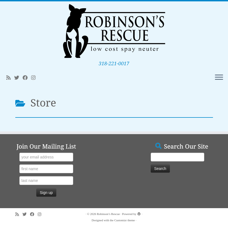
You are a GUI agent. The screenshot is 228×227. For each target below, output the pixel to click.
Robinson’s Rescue (108, 214)
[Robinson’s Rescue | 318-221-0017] (114, 31)
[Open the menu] (219, 77)
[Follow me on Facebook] (27, 78)
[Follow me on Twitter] (18, 78)
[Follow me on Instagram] (35, 78)
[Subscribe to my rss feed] (10, 78)
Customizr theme (124, 220)
